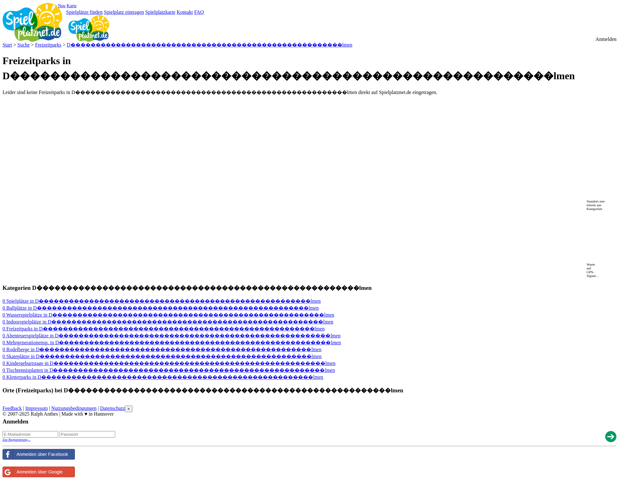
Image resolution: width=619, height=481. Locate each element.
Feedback (12, 408)
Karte (71, 5)
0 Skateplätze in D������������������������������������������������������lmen (162, 356)
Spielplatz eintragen (124, 12)
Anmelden (605, 39)
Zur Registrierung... (16, 439)
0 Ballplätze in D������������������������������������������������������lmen (161, 308)
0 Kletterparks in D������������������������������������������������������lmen (163, 377)
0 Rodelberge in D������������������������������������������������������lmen (162, 349)
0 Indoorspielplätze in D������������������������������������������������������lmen (168, 321)
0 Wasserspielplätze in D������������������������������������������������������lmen (168, 315)
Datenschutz (112, 408)
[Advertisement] (76, 110)
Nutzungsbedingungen (74, 408)
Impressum (36, 408)
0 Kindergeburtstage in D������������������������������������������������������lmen (169, 363)
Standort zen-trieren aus (596, 203)
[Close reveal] (128, 409)
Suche (23, 44)
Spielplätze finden (84, 12)
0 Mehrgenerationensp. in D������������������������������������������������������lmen (172, 342)
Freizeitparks (48, 44)
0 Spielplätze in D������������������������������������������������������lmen (162, 301)
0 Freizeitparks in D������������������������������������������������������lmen (164, 328)
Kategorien (594, 209)
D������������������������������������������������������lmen (209, 44)
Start (7, 44)
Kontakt (185, 12)
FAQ (199, 12)
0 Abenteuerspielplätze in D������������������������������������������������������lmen (171, 335)
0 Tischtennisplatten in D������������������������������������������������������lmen (169, 370)
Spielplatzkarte (160, 12)
